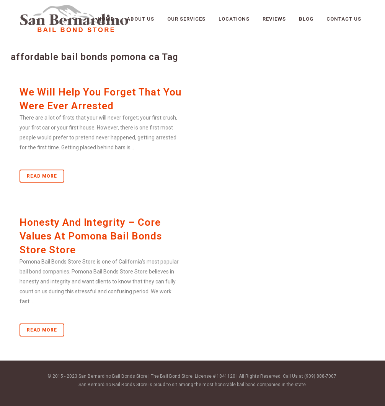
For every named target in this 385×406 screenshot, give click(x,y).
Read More (42, 176)
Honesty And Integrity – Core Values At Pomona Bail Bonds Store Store (91, 236)
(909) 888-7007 (320, 376)
